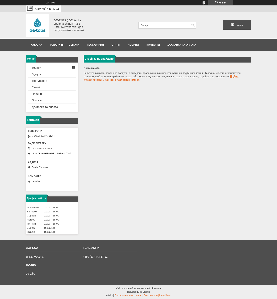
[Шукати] (192, 25)
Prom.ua (156, 288)
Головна (36, 44)
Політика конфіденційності (158, 295)
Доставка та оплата (182, 44)
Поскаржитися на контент (128, 295)
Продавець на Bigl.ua (138, 292)
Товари (55, 44)
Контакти (153, 44)
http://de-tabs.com (42, 148)
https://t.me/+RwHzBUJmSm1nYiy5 (51, 153)
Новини (133, 44)
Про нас (37, 100)
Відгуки (74, 44)
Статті (116, 44)
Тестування (95, 44)
